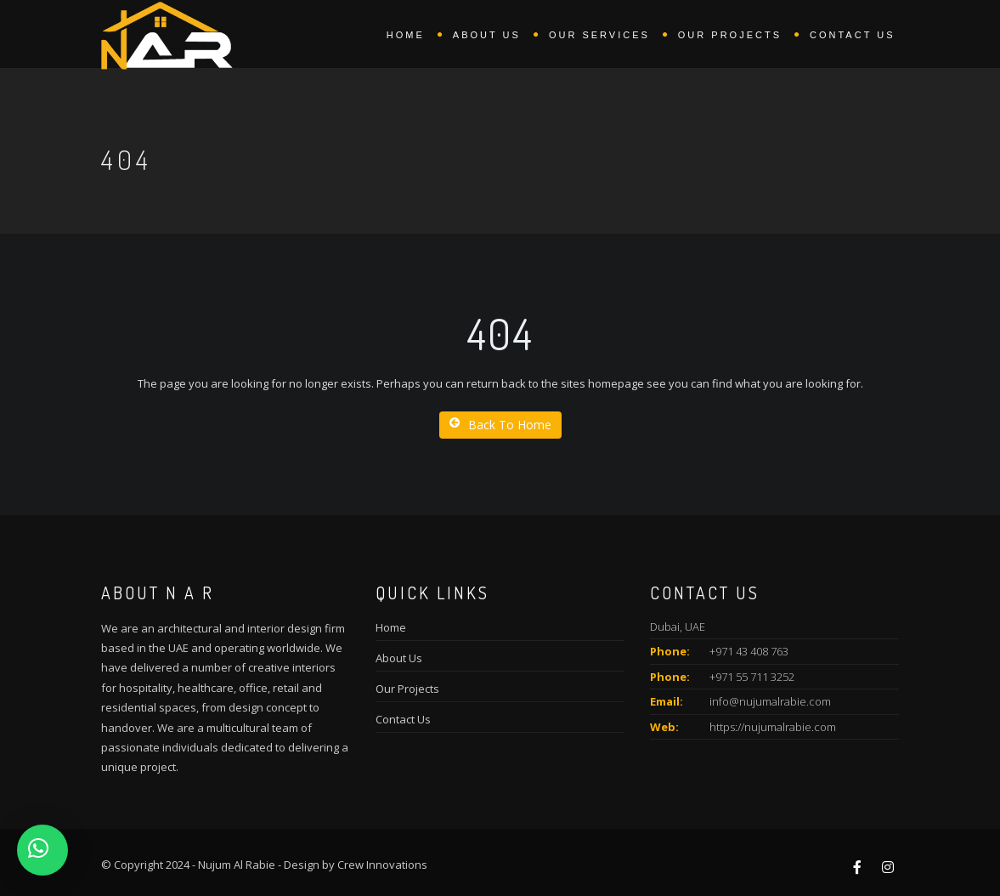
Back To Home (500, 425)
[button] (42, 850)
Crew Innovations (382, 864)
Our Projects (730, 35)
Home (406, 35)
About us (487, 35)
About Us (399, 658)
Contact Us (852, 35)
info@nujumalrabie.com (770, 701)
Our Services (599, 35)
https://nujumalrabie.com (772, 726)
